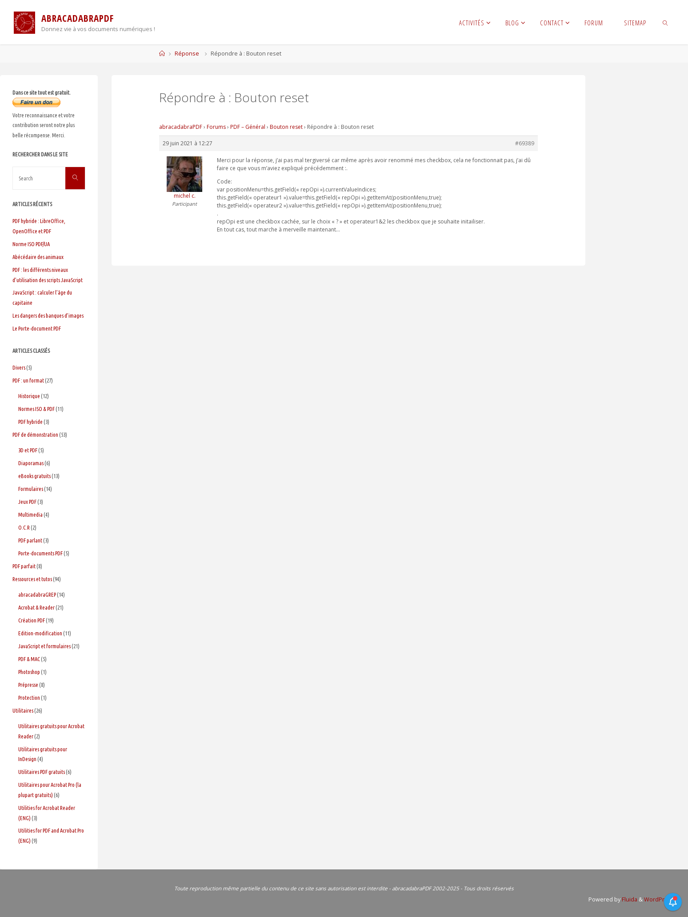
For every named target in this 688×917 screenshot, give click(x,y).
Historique (29, 396)
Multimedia (30, 514)
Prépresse (28, 685)
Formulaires (30, 489)
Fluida (628, 899)
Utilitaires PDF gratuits (41, 772)
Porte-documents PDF (40, 553)
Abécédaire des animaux (38, 257)
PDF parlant (30, 540)
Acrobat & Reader (36, 607)
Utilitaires (22, 710)
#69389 (524, 143)
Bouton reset (286, 127)
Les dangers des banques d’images (48, 315)
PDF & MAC (29, 659)
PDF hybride (30, 422)
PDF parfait (24, 566)
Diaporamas (31, 463)
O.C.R (24, 527)
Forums (216, 127)
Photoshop (29, 672)
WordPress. (660, 899)
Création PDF (31, 620)
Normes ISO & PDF (36, 409)
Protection (29, 697)
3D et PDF (27, 450)
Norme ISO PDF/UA (31, 244)
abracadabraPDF (180, 127)
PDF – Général (247, 127)
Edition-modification (40, 633)
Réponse (187, 53)
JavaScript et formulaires (44, 646)
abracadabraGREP (37, 594)
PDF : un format (28, 380)
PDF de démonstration (35, 434)
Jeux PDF (27, 501)
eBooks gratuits (34, 476)
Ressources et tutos (32, 579)
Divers (18, 367)
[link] (665, 22)
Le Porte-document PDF (36, 328)
